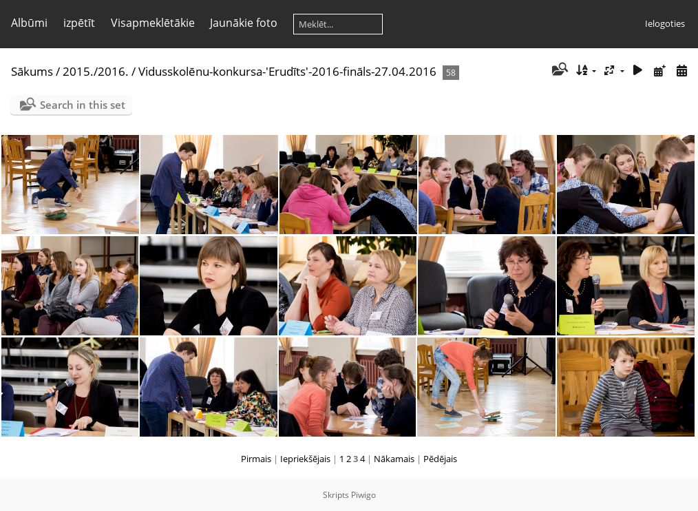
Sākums (32, 71)
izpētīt (79, 22)
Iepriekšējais (305, 458)
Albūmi (29, 22)
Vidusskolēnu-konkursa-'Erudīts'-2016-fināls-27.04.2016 (287, 71)
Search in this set (82, 105)
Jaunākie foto (243, 22)
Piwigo (363, 495)
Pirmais (256, 458)
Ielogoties (665, 23)
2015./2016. (96, 71)
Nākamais (394, 458)
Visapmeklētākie (153, 22)
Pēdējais (440, 458)
